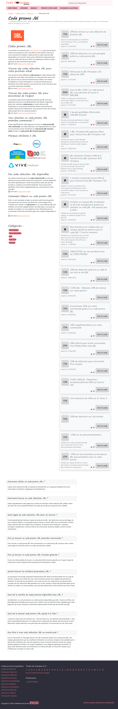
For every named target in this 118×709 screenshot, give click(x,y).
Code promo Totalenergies (10, 681)
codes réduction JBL (36, 50)
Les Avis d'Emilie (32, 682)
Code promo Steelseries (25, 64)
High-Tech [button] (12, 240)
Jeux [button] (10, 236)
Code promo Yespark (8, 693)
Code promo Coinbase (9, 678)
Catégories (24, 8)
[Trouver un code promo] (90, 3)
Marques (30, 13)
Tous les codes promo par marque (37, 673)
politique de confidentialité (105, 702)
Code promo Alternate (25, 88)
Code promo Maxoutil (8, 690)
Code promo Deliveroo (9, 675)
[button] (91, 46)
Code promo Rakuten (8, 684)
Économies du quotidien (69, 8)
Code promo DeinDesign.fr (26, 113)
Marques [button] (33, 8)
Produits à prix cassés (49, 8)
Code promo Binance (8, 669)
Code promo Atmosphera (10, 687)
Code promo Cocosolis (9, 696)
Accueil (10, 13)
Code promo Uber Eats (9, 672)
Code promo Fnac (23, 216)
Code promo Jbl (43, 13)
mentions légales (89, 702)
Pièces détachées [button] (15, 233)
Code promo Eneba (24, 191)
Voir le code (102, 44)
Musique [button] (12, 243)
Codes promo (12, 8)
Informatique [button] (13, 230)
